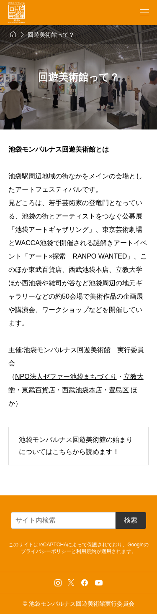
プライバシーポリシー (46, 551)
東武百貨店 (38, 389)
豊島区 (119, 389)
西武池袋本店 (82, 389)
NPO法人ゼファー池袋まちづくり (66, 376)
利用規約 (86, 551)
